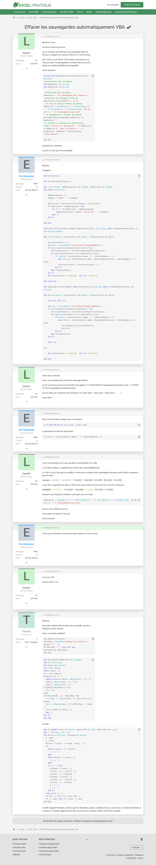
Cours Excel (19, 12)
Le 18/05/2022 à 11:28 (50, 615)
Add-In (89, 12)
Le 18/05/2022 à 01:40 (50, 414)
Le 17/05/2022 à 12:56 (50, 160)
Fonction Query (45, 855)
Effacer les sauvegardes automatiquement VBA (59, 18)
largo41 (27, 53)
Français (135, 847)
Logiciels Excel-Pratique (126, 12)
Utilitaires (16, 855)
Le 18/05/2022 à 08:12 (50, 528)
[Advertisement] (119, 59)
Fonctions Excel (49, 12)
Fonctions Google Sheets (49, 851)
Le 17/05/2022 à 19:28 (50, 370)
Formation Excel (19, 844)
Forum (80, 12)
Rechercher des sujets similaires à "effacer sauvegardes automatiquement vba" (78, 821)
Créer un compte (132, 4)
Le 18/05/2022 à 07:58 (50, 457)
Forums (21, 18)
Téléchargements (103, 12)
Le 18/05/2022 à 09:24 (50, 571)
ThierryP (26, 631)
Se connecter (113, 5)
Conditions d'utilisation (125, 855)
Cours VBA (33, 12)
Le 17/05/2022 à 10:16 (50, 37)
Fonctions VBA (66, 12)
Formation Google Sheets (49, 844)
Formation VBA (19, 847)
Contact (140, 858)
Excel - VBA (32, 18)
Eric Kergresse (26, 176)
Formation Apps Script (48, 847)
